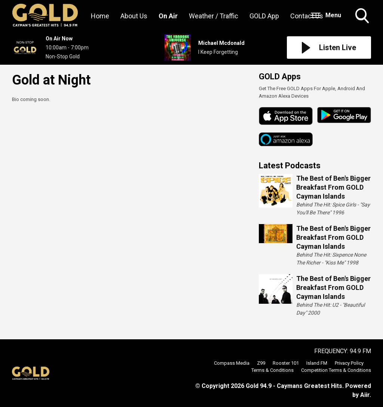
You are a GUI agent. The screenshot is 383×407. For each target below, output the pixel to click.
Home (100, 16)
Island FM (316, 363)
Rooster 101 (286, 363)
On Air (168, 16)
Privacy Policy (349, 363)
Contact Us (306, 16)
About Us (133, 16)
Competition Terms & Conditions (336, 370)
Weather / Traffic (213, 16)
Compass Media (231, 363)
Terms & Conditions (272, 370)
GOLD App (264, 16)
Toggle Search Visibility (363, 16)
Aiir (365, 394)
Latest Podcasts (290, 165)
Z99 (261, 363)
